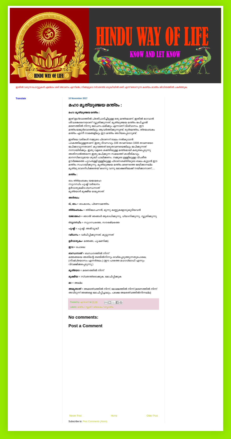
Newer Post (75, 415)
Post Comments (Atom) (95, 421)
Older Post (152, 415)
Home (114, 415)
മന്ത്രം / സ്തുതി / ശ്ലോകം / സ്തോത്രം (95, 307)
